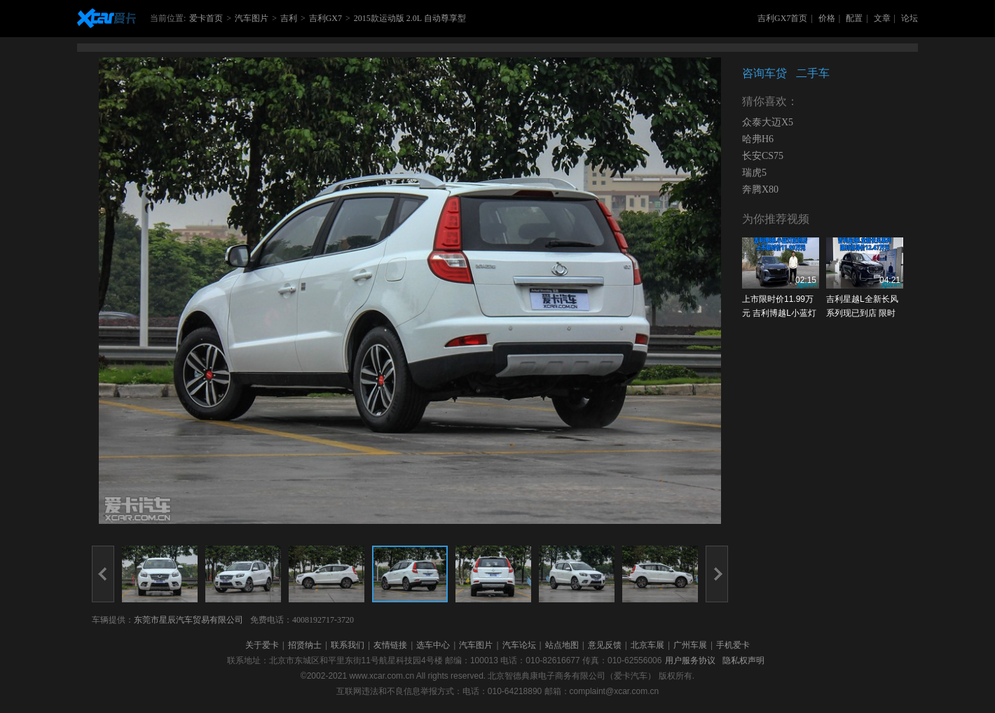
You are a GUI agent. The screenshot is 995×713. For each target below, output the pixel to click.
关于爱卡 (262, 645)
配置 (854, 18)
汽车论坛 (519, 645)
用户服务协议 (690, 660)
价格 (826, 18)
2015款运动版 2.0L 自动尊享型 (410, 18)
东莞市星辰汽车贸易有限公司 (188, 620)
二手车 (813, 73)
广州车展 (690, 645)
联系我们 (347, 645)
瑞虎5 (754, 172)
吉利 (288, 18)
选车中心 (433, 645)
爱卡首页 (206, 18)
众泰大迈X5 (767, 122)
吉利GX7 (325, 18)
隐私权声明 (743, 660)
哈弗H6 (758, 139)
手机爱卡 (733, 645)
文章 (882, 18)
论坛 (909, 18)
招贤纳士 (305, 645)
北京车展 (647, 645)
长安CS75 (762, 156)
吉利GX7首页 (782, 18)
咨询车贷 (764, 73)
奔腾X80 (760, 189)
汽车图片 (251, 18)
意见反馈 (605, 645)
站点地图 (562, 645)
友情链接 (390, 645)
